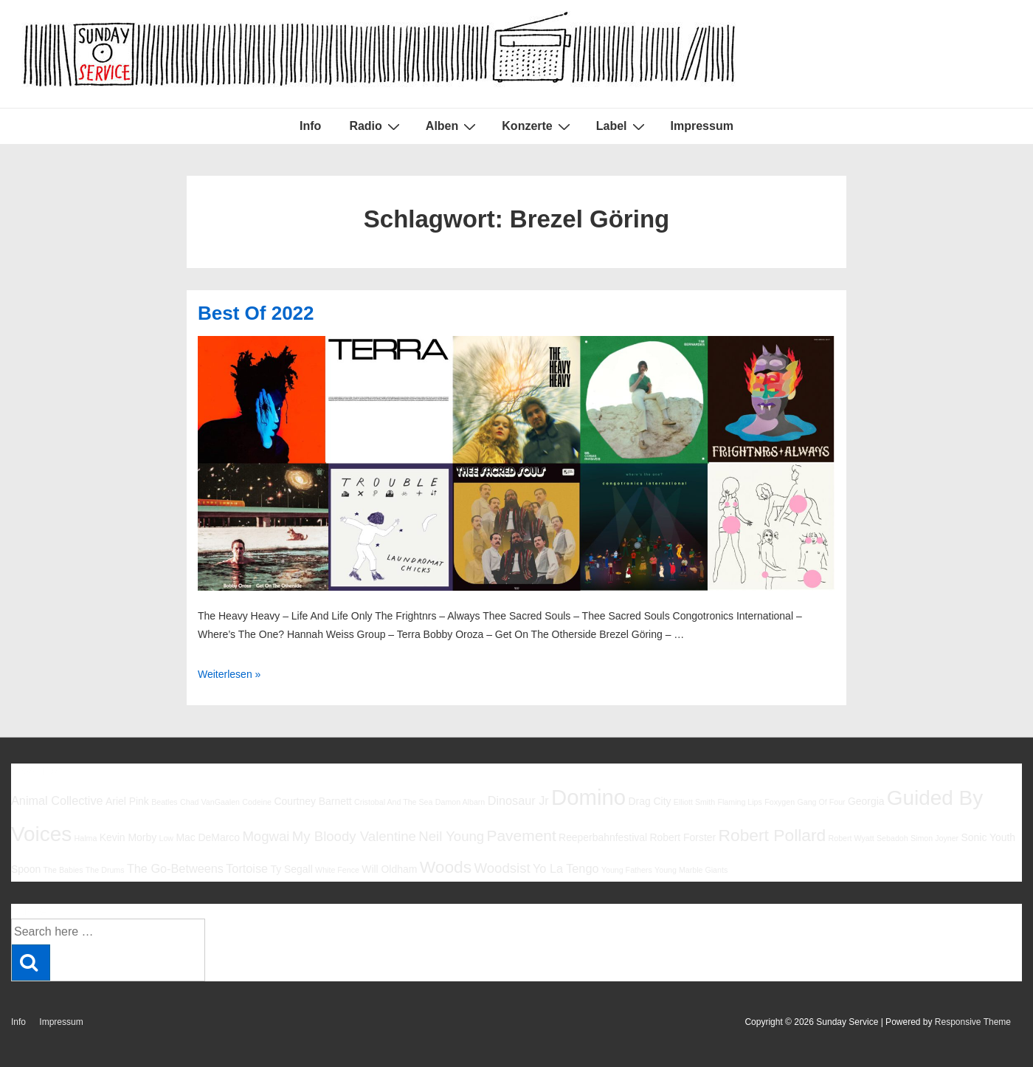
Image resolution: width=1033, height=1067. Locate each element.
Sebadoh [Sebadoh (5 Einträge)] (892, 838)
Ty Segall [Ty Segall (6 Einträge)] (291, 869)
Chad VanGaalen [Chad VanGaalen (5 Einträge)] (210, 801)
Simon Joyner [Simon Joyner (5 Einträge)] (934, 838)
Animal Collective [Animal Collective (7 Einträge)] (57, 800)
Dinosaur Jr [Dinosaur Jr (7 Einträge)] (518, 800)
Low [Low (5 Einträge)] (166, 838)
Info (310, 126)
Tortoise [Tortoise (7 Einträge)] (247, 868)
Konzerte (537, 126)
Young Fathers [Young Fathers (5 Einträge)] (626, 869)
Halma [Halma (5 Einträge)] (86, 838)
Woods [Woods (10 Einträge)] (446, 866)
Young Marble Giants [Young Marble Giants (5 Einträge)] (691, 869)
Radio (376, 126)
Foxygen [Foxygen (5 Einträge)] (779, 801)
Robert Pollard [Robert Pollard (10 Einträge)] (772, 835)
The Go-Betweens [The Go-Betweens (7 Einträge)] (175, 868)
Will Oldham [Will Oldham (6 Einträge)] (389, 869)
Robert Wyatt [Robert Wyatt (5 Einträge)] (851, 838)
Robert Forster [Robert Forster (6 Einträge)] (682, 837)
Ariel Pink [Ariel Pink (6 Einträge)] (127, 801)
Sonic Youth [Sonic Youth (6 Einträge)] (988, 837)
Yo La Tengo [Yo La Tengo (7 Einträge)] (565, 868)
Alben (453, 126)
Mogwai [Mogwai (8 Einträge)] (265, 836)
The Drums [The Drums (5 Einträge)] (105, 869)
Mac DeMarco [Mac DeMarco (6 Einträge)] (208, 837)
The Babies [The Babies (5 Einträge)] (63, 869)
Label (622, 126)
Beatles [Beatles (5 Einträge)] (164, 801)
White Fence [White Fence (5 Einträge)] (337, 869)
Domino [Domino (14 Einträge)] (588, 797)
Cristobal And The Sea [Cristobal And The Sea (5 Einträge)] (393, 801)
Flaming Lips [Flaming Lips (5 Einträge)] (739, 801)
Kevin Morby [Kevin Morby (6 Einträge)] (128, 837)
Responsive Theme (973, 1022)
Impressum (702, 126)
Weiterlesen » (229, 674)
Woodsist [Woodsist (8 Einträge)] (502, 868)
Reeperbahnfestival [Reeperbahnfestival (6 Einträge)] (603, 837)
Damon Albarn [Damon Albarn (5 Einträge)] (460, 801)
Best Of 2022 (256, 313)
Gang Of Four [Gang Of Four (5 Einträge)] (821, 801)
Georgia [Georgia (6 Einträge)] (866, 801)
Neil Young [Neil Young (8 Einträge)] (451, 836)
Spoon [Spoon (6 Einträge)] (26, 869)
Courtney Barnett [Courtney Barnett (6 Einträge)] (312, 801)
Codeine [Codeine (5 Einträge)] (257, 801)
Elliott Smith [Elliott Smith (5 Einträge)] (694, 801)
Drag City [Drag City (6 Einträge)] (649, 801)
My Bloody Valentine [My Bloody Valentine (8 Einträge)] (354, 836)
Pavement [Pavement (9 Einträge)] (521, 835)
